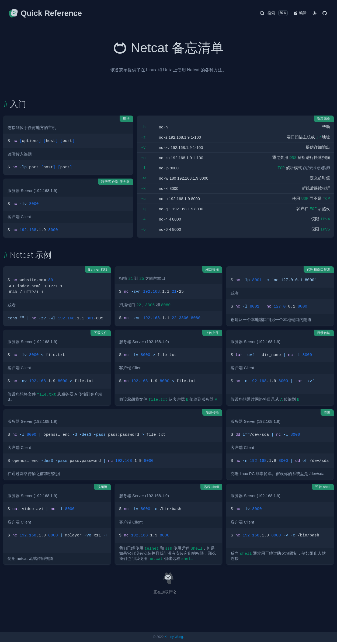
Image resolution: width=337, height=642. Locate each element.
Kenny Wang (174, 637)
